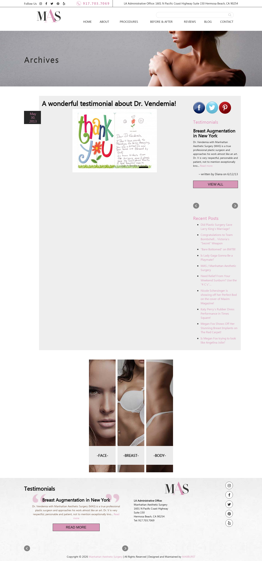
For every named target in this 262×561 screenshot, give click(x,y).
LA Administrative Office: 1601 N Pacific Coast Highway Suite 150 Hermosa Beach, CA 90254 (181, 3)
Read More (76, 527)
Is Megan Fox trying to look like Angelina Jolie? (218, 340)
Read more (206, 165)
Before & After (161, 21)
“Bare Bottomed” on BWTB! (218, 249)
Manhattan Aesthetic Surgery (105, 556)
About (104, 21)
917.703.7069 (93, 3)
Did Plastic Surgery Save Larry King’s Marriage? (216, 227)
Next (235, 206)
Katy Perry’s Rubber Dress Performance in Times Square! (217, 313)
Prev (196, 206)
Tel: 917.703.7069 (144, 520)
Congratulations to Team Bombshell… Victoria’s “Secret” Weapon (217, 239)
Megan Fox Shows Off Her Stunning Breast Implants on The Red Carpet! (219, 328)
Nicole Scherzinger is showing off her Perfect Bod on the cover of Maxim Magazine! (219, 296)
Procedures (129, 21)
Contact (226, 21)
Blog (208, 21)
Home (87, 21)
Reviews (190, 21)
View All (215, 184)
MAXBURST (188, 556)
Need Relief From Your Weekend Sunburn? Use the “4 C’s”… (219, 280)
